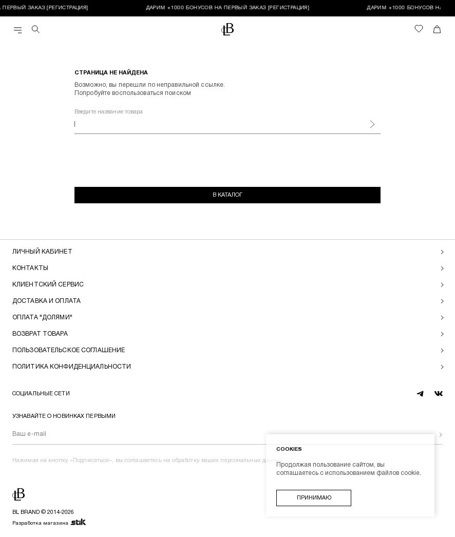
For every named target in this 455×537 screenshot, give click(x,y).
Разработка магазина (49, 523)
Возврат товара (40, 334)
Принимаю (314, 498)
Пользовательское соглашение (68, 350)
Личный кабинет (42, 252)
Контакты (30, 268)
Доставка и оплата (46, 301)
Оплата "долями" (42, 317)
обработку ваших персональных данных (227, 460)
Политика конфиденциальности (71, 367)
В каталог (227, 195)
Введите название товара (108, 111)
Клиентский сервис (48, 284)
